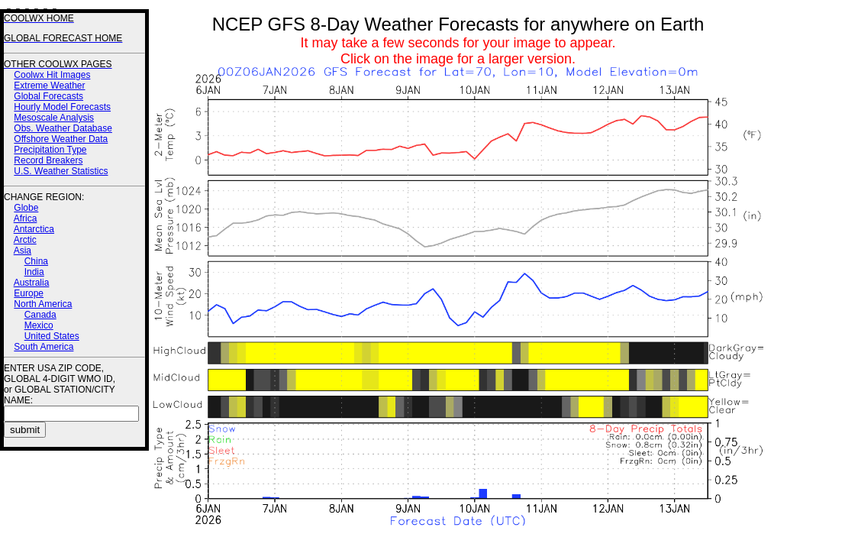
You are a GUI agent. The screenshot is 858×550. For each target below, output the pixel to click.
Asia (22, 250)
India (34, 272)
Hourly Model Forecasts (62, 107)
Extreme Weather (49, 85)
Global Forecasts (48, 96)
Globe (26, 207)
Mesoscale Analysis (54, 117)
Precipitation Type (50, 149)
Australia (32, 282)
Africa (25, 218)
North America (43, 304)
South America (43, 346)
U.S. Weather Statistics (61, 171)
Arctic (25, 240)
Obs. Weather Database (63, 128)
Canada (40, 314)
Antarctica (34, 229)
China (36, 261)
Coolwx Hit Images (52, 75)
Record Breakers (48, 160)
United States (51, 336)
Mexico (38, 325)
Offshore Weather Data (61, 139)
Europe (29, 293)
